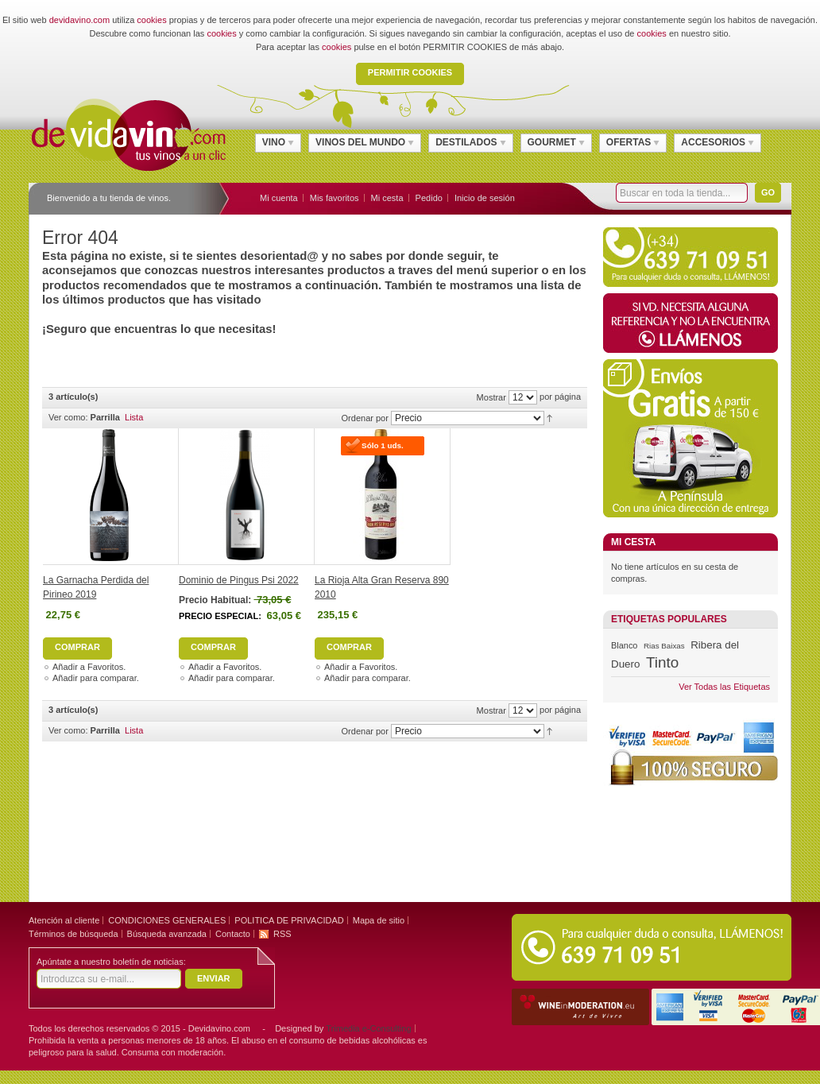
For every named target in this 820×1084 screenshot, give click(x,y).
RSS (282, 934)
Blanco (624, 645)
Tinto (662, 662)
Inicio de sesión (484, 198)
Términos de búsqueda (73, 934)
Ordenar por (365, 418)
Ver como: (68, 417)
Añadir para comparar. (95, 678)
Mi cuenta (279, 198)
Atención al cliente (64, 920)
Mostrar (491, 397)
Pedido (429, 198)
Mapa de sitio (378, 920)
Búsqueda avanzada (167, 934)
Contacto (232, 934)
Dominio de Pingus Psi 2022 (239, 580)
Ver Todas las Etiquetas (724, 686)
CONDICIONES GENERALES (167, 920)
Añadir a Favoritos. (89, 667)
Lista (134, 417)
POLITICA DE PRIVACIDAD (288, 920)
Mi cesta (387, 198)
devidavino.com (79, 20)
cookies (151, 20)
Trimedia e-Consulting (368, 1028)
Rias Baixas (664, 645)
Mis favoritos (334, 198)
